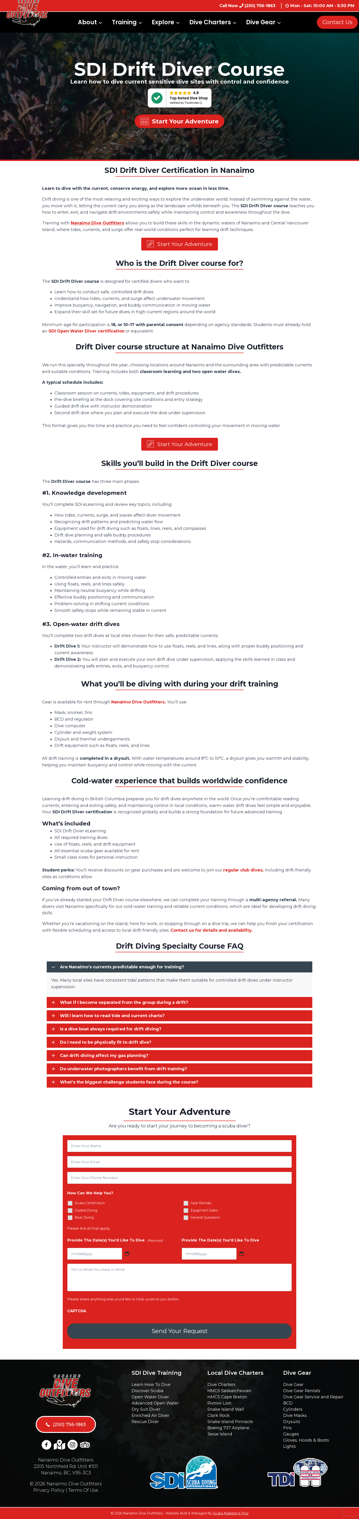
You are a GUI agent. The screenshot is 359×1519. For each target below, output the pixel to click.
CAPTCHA (76, 1313)
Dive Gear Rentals (301, 1390)
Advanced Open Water (155, 1403)
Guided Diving (86, 1212)
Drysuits (291, 1421)
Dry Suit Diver (146, 1409)
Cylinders (292, 1409)
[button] (179, 244)
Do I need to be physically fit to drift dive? (105, 1044)
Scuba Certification (90, 1205)
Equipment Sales (204, 1212)
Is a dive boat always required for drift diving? (110, 1031)
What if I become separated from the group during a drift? (124, 1004)
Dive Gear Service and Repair (313, 1396)
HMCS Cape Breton (227, 1396)
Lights (289, 1446)
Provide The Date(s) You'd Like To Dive (115, 1242)
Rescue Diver (145, 1421)
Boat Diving (84, 1219)
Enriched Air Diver (150, 1415)
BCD (288, 1403)
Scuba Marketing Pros (230, 1513)
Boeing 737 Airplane (228, 1427)
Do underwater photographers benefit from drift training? (123, 1071)
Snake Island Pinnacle (230, 1421)
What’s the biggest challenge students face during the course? (129, 1084)
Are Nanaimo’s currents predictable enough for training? (122, 969)
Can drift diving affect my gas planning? (104, 1057)
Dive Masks (295, 1415)
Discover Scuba (147, 1390)
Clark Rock (218, 1415)
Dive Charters (221, 1384)
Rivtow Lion (219, 1403)
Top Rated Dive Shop (189, 98)
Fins (287, 1427)
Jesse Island (219, 1434)
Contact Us (337, 22)
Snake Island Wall (225, 1409)
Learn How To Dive (151, 1384)
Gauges (291, 1434)
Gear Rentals (200, 1205)
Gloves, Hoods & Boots (306, 1440)
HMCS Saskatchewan (229, 1390)
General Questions (205, 1219)
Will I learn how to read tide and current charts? (112, 1017)
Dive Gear (293, 1384)
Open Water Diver (150, 1396)
